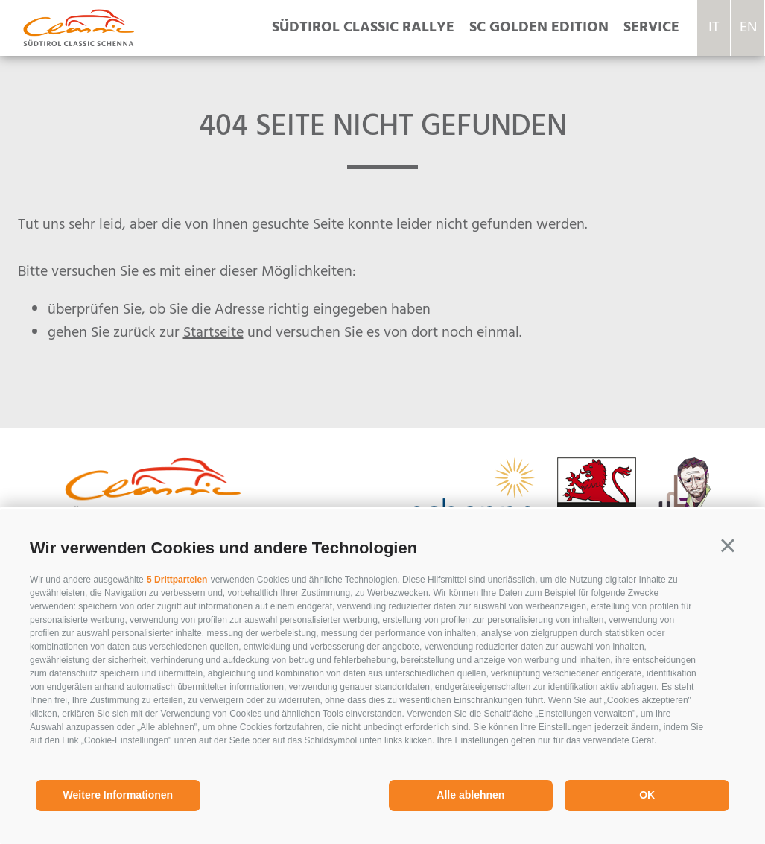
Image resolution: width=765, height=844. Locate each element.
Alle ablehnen (470, 795)
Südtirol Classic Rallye (363, 27)
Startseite (213, 333)
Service (651, 27)
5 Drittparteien (177, 579)
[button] (727, 546)
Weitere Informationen (118, 795)
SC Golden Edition (539, 27)
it (714, 27)
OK (647, 795)
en (748, 27)
